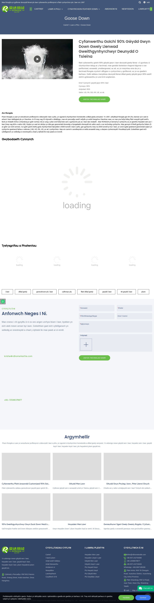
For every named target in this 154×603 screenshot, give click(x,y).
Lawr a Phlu (54, 9)
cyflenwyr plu (67, 292)
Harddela (126, 598)
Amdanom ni (111, 9)
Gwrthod (143, 598)
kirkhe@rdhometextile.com (136, 555)
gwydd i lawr (107, 292)
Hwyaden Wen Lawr (92, 555)
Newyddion (128, 9)
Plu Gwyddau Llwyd (92, 577)
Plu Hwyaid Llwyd (91, 570)
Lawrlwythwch (51, 574)
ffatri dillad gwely (87, 292)
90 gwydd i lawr (126, 292)
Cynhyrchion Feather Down (83, 9)
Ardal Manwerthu (52, 564)
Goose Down (86, 25)
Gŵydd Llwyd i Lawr (92, 564)
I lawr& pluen (50, 558)
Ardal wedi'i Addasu (53, 561)
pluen (143, 292)
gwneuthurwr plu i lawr (44, 292)
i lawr (7, 292)
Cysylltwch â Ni (51, 577)
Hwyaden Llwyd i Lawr (93, 558)
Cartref (38, 9)
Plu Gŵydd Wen (91, 574)
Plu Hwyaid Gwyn (91, 567)
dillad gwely (23, 292)
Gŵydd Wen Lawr (91, 561)
